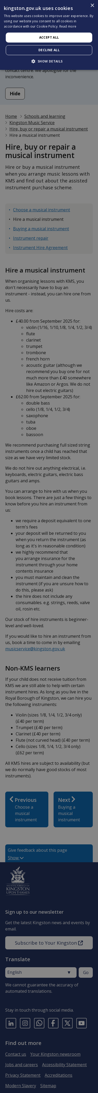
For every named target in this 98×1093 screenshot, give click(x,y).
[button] (48, 61)
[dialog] (49, 35)
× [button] (92, 6)
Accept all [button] (49, 37)
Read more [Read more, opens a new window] (68, 26)
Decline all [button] (49, 50)
